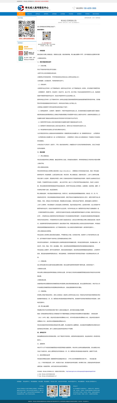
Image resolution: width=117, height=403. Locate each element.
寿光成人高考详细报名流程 (48, 374)
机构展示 (79, 13)
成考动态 (38, 13)
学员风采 (71, 13)
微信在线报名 (96, 13)
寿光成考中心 (26, 381)
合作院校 (63, 13)
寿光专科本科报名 (62, 381)
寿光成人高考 (54, 381)
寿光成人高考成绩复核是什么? (49, 376)
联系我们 (87, 13)
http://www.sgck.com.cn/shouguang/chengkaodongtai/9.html (80, 371)
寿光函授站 (46, 381)
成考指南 (54, 13)
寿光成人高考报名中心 (91, 381)
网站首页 (21, 13)
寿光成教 (40, 381)
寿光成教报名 (81, 381)
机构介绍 (29, 13)
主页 (93, 17)
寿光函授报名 (34, 381)
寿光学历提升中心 (72, 381)
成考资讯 (46, 13)
